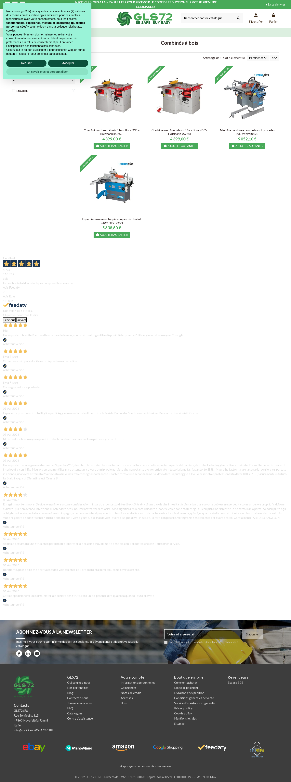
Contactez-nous (77, 698)
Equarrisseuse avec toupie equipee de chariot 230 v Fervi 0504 (111, 220)
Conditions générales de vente (194, 698)
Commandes (129, 687)
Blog (70, 693)
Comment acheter (185, 682)
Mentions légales (185, 718)
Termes (167, 766)
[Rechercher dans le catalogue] (238, 18)
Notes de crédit (131, 693)
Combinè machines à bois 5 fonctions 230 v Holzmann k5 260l (112, 132)
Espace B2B (235, 682)
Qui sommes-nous (78, 682)
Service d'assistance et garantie (195, 703)
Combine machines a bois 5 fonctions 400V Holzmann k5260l (179, 132)
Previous (9, 320)
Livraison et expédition (189, 693)
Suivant (21, 320)
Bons (124, 703)
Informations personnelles (138, 682)
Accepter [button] (68, 762)
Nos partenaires (77, 687)
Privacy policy (183, 708)
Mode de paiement (186, 687)
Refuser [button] (26, 762)
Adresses (127, 698)
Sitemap (179, 723)
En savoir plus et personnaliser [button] (47, 771)
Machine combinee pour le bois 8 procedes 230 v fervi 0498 (247, 132)
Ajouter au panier (112, 146)
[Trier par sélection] (258, 58)
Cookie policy (183, 713)
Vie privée (156, 766)
